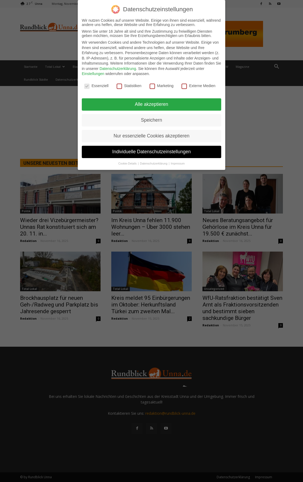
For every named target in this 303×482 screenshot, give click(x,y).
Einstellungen (93, 74)
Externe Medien (198, 86)
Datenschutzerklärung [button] (154, 163)
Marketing (161, 86)
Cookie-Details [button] (127, 163)
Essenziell (96, 86)
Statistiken (129, 86)
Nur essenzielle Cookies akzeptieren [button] (151, 135)
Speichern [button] (151, 120)
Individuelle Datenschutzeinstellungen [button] (151, 151)
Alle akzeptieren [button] (151, 104)
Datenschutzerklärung (117, 68)
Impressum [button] (178, 163)
